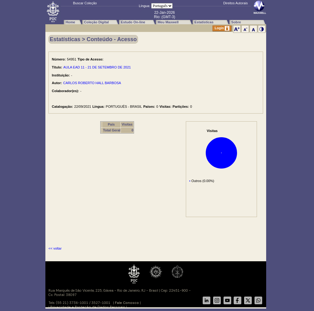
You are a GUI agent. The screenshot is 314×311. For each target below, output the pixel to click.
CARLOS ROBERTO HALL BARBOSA (92, 83)
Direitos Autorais (235, 3)
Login (222, 28)
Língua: (144, 6)
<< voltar (55, 248)
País (111, 124)
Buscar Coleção (85, 3)
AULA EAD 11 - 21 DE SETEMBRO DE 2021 (97, 67)
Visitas (127, 124)
